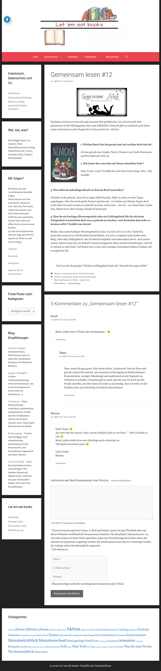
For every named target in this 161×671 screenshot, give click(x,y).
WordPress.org (15, 530)
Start (35, 56)
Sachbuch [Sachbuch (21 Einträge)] (25, 647)
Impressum (14, 93)
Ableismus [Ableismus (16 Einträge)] (61, 630)
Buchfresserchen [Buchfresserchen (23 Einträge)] (109, 630)
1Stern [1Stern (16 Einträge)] (11, 630)
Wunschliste (112, 56)
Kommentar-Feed (17, 526)
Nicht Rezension (86, 273)
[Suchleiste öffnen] (126, 57)
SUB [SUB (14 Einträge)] (88, 647)
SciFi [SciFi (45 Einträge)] (63, 646)
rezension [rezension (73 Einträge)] (126, 640)
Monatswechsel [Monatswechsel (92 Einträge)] (52, 641)
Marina (55, 413)
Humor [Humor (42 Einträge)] (54, 635)
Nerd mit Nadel (16, 462)
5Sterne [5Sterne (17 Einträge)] (52, 629)
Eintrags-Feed (15, 521)
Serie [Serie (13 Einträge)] (70, 647)
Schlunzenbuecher (87, 276)
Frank (54, 316)
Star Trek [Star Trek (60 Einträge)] (79, 646)
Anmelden (13, 517)
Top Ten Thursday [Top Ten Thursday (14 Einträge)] (116, 647)
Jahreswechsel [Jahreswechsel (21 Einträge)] (82, 635)
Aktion (57, 273)
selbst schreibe (123, 232)
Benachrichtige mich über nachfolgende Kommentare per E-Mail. (87, 584)
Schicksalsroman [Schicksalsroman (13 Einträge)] (37, 647)
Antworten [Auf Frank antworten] (61, 339)
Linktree (12, 249)
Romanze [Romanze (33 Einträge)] (14, 647)
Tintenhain (14, 401)
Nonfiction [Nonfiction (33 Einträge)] (91, 641)
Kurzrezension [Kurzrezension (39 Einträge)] (136, 635)
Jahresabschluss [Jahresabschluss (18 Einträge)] (66, 635)
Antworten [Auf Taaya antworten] (69, 395)
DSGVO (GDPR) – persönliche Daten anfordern (17, 105)
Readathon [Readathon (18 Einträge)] (113, 641)
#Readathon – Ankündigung (67, 283)
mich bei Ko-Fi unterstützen (15, 272)
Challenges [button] (93, 57)
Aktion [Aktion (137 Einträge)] (73, 629)
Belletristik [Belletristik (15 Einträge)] (94, 630)
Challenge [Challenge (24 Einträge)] (123, 630)
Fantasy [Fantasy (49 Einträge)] (143, 629)
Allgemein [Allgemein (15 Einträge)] (85, 630)
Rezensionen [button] (54, 57)
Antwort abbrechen (121, 480)
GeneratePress (102, 666)
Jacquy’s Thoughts (17, 373)
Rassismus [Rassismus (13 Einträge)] (103, 641)
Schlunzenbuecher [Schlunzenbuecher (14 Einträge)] (52, 647)
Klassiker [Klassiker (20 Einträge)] (121, 635)
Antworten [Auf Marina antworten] (61, 463)
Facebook (13, 256)
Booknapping (15, 433)
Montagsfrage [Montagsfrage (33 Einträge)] (75, 641)
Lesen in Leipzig (16, 348)
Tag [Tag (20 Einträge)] (92, 646)
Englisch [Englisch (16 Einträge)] (133, 630)
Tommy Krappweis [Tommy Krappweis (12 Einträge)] (102, 647)
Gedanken (73, 56)
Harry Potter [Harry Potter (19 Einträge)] (42, 635)
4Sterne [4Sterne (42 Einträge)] (43, 629)
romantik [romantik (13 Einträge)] (139, 641)
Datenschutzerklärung (19, 97)
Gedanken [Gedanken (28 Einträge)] (14, 635)
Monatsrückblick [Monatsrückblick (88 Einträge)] (23, 640)
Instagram (13, 263)
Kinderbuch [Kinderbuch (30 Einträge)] (109, 635)
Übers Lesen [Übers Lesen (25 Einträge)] (41, 652)
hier (129, 542)
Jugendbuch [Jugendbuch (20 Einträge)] (95, 635)
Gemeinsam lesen (69, 273)
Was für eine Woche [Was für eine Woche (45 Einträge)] (138, 646)
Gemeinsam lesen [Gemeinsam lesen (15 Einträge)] (27, 635)
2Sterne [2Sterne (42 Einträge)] (19, 629)
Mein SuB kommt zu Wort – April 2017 (72, 280)
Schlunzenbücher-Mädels (105, 129)
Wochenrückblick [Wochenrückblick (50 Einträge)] (21, 651)
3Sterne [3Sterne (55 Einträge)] (31, 629)
